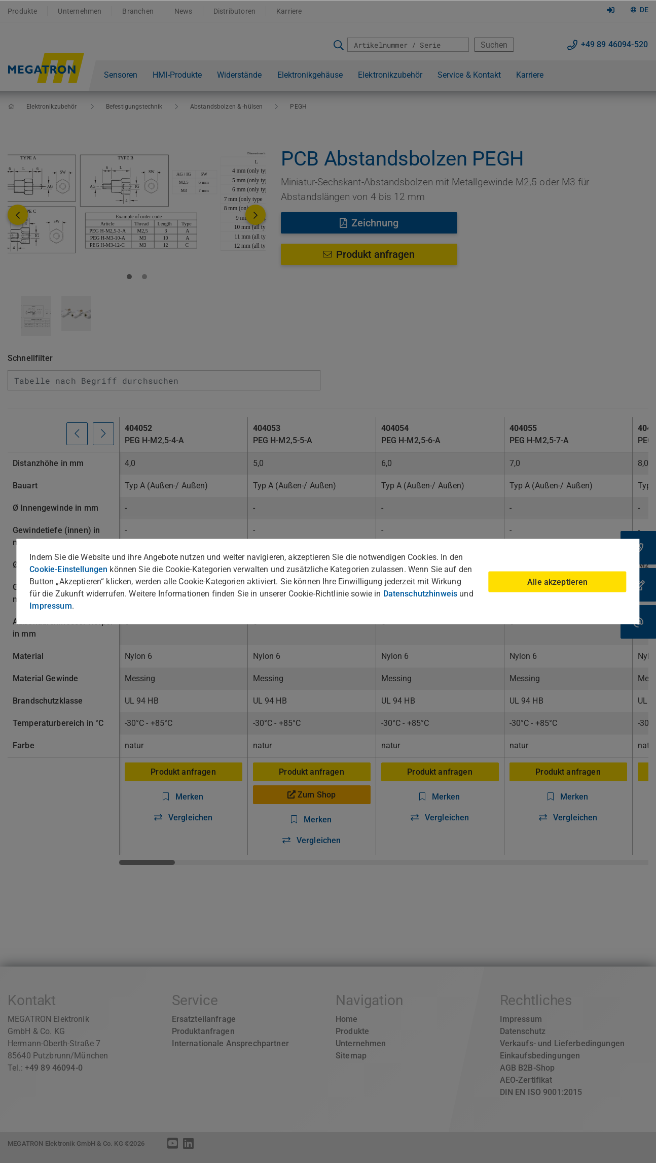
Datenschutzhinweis (420, 594)
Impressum (50, 606)
